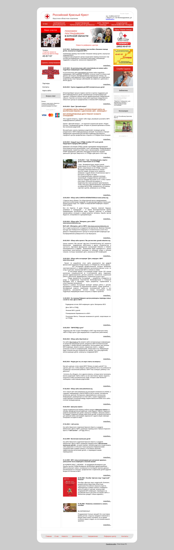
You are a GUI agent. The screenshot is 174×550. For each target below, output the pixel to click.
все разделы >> (123, 136)
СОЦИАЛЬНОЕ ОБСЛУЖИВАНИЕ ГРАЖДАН (121, 24)
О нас (57, 536)
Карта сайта (47, 90)
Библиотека (123, 90)
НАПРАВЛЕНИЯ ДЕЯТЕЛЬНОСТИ (59, 24)
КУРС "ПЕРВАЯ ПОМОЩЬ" (103, 24)
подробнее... (107, 65)
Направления (93, 536)
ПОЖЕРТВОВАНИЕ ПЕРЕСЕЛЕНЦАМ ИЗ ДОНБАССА (82, 24)
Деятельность (77, 536)
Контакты (46, 87)
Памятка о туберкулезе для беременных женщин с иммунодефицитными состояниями (122, 97)
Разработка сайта (111, 544)
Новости (65, 536)
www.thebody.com (83, 72)
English (127, 13)
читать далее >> (50, 109)
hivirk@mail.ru (110, 19)
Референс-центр (110, 536)
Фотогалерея (123, 111)
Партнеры (46, 83)
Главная (49, 536)
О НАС (45, 24)
